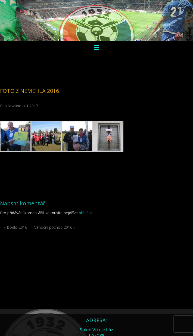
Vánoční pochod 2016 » (54, 227)
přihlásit (86, 212)
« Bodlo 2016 (15, 227)
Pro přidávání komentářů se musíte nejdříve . (47, 212)
